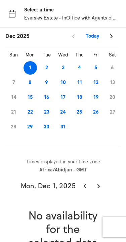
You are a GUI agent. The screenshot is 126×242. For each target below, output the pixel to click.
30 (46, 127)
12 (95, 82)
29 (30, 127)
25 (79, 112)
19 (96, 97)
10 (63, 82)
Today (92, 36)
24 (63, 112)
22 (30, 112)
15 (30, 97)
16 (46, 97)
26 (96, 112)
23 (46, 112)
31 (63, 127)
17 (63, 97)
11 (79, 82)
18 (79, 97)
